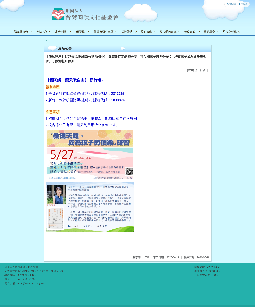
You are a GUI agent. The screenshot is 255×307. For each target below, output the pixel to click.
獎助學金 (209, 31)
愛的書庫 (146, 31)
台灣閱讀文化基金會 (237, 4)
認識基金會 (21, 31)
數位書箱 (190, 31)
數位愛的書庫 (168, 31)
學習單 (80, 31)
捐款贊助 (126, 31)
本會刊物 (61, 31)
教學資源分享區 (104, 31)
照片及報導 (230, 31)
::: (46, 39)
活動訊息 (41, 31)
